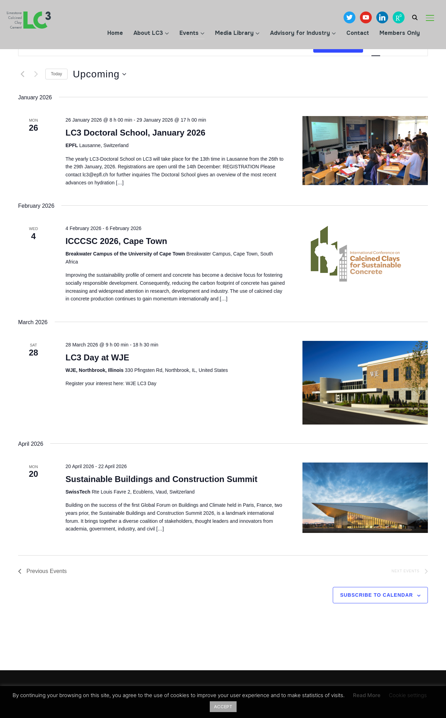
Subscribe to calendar (376, 595)
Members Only (399, 33)
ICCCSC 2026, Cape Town (116, 241)
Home (115, 33)
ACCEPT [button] (223, 706)
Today (56, 73)
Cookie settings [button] (408, 695)
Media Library (234, 33)
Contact (357, 33)
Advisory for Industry (300, 33)
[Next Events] (36, 74)
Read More (366, 695)
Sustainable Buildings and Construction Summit (161, 479)
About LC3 (148, 33)
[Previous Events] (22, 74)
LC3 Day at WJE (97, 357)
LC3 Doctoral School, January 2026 (135, 132)
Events (189, 33)
